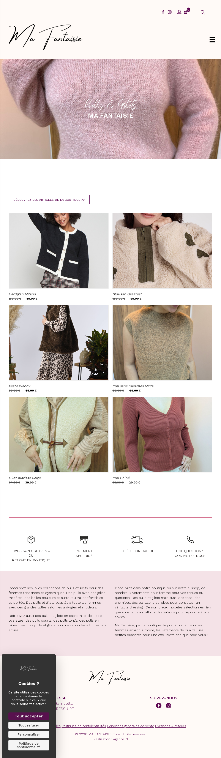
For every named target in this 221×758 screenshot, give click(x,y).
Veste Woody (19, 386)
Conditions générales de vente (130, 726)
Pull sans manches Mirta (132, 386)
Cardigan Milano (22, 294)
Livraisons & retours (170, 726)
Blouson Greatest (127, 294)
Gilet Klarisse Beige (25, 478)
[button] (202, 12)
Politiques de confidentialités (84, 726)
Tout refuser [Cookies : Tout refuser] (28, 725)
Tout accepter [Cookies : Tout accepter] (29, 716)
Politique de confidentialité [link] (29, 745)
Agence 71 (120, 739)
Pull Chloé (120, 478)
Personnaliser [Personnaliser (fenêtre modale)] (28, 734)
